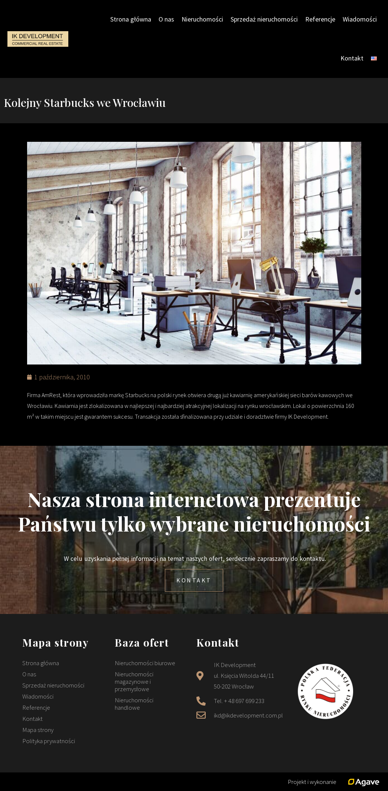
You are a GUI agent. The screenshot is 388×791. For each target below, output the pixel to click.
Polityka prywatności (48, 741)
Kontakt (351, 58)
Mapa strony (37, 730)
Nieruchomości (202, 19)
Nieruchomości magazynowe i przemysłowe (134, 681)
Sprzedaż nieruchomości (264, 19)
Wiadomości (360, 19)
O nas (166, 19)
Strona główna (130, 19)
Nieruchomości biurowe (145, 663)
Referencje (320, 19)
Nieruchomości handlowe (134, 704)
